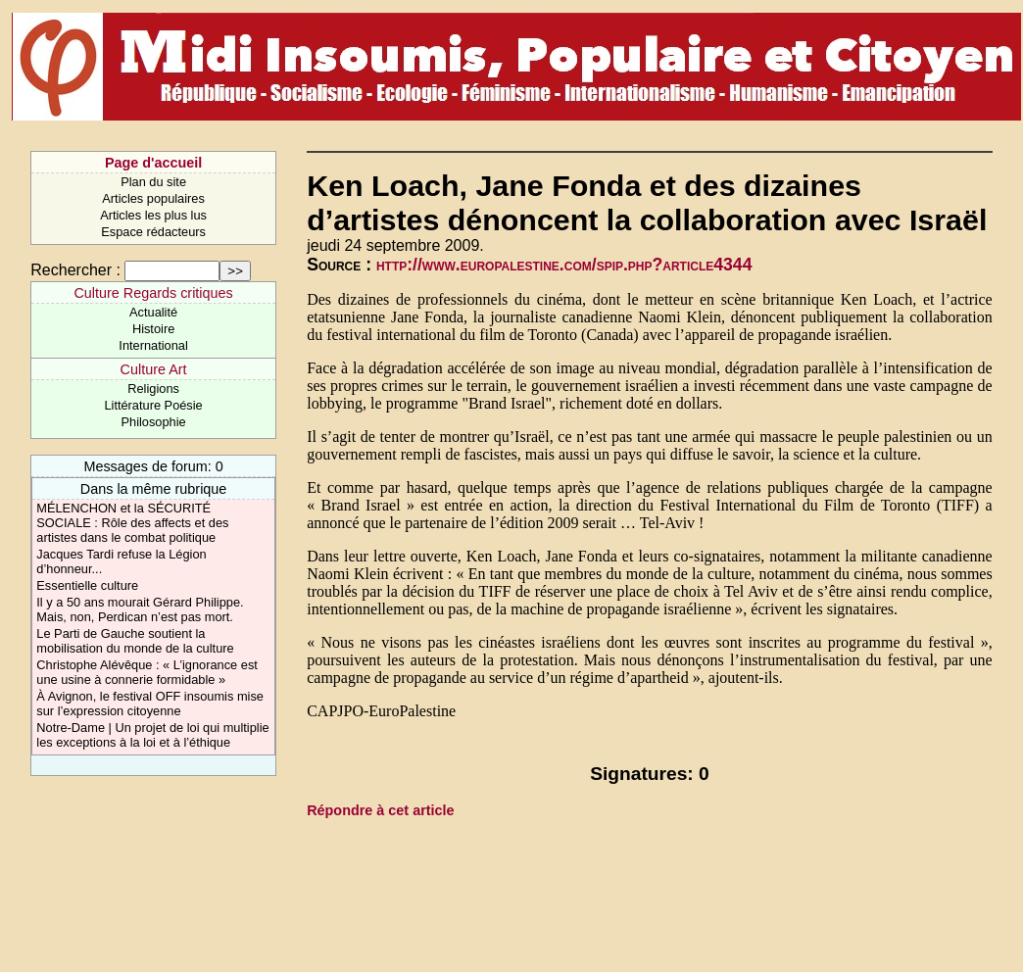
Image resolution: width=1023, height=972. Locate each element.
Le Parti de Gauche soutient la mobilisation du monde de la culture (134, 641)
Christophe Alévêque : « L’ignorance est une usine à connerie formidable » (147, 672)
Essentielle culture (87, 585)
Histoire (153, 328)
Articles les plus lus (153, 215)
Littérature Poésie (153, 405)
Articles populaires (153, 198)
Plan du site (153, 181)
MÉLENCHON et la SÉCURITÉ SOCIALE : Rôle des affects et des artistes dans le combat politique (132, 523)
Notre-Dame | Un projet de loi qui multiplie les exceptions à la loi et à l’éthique (152, 735)
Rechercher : (75, 270)
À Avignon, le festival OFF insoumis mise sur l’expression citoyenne (150, 703)
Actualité (153, 312)
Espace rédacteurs (153, 231)
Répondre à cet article (380, 810)
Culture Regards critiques (152, 293)
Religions (153, 388)
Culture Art (154, 369)
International (153, 345)
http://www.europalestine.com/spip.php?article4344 (564, 264)
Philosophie (154, 421)
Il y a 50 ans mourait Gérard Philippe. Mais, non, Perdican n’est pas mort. (139, 609)
